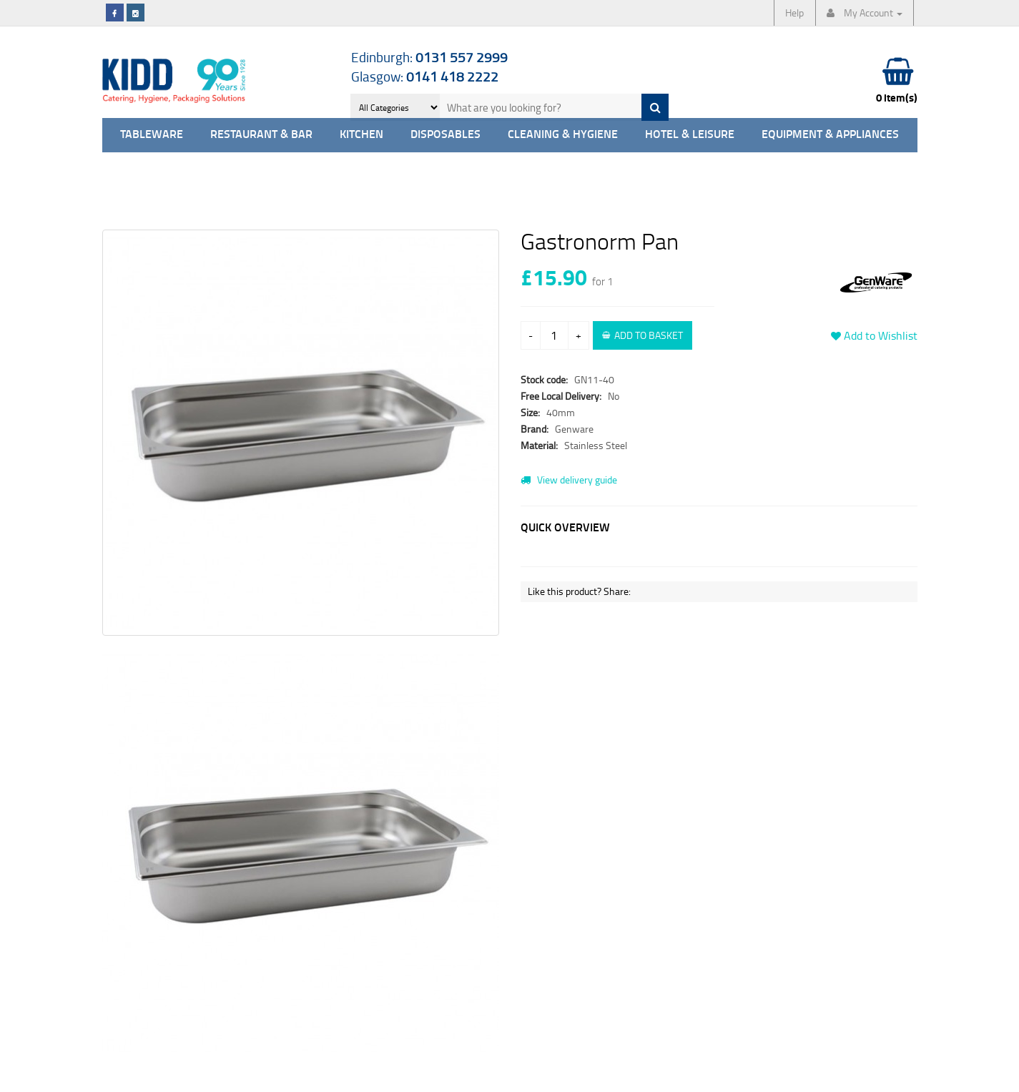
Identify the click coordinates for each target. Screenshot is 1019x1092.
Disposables (445, 135)
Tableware (151, 135)
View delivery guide (569, 479)
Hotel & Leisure (689, 135)
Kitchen (361, 135)
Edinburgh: (429, 57)
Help (794, 12)
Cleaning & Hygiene (563, 135)
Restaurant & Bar (261, 135)
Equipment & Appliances (830, 135)
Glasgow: (424, 76)
